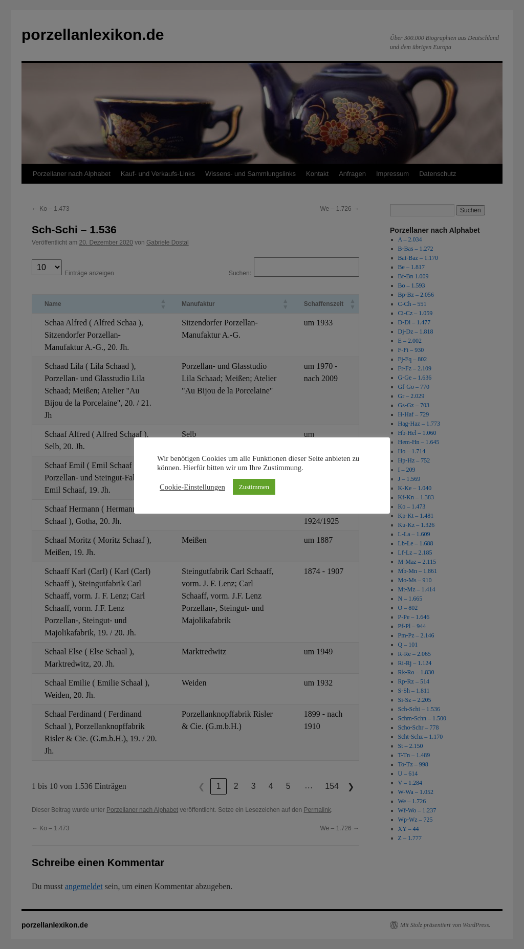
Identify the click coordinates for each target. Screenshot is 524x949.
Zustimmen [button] (254, 487)
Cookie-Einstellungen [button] (192, 487)
